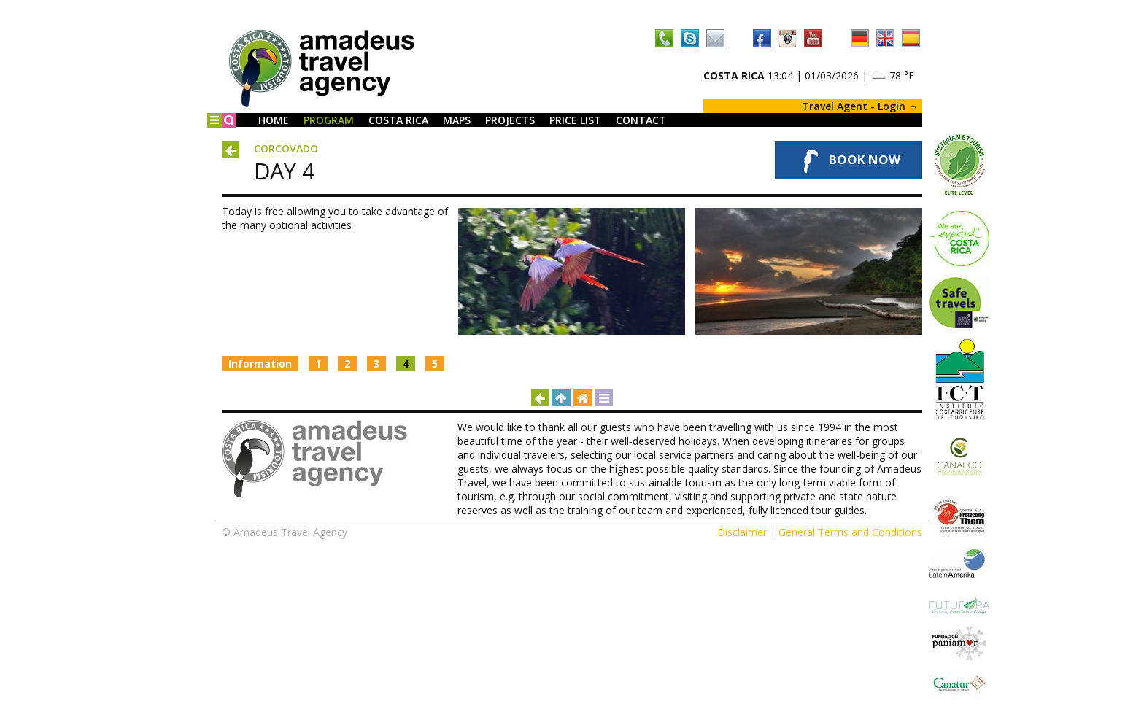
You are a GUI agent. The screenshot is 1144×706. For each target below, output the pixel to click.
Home (273, 120)
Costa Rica (398, 120)
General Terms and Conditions (850, 532)
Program (329, 120)
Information (260, 364)
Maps (457, 120)
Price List (575, 120)
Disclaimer (742, 532)
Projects (510, 120)
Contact (641, 120)
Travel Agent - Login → (860, 106)
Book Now (848, 160)
